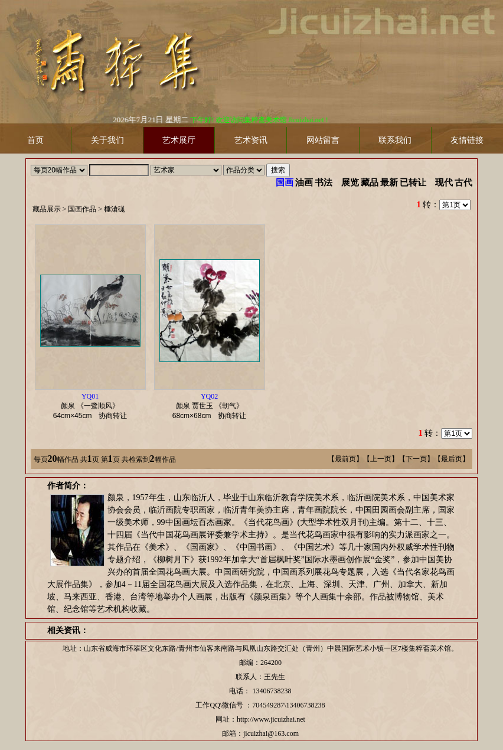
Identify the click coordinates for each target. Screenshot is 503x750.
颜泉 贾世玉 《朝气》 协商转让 (213, 406)
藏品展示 (46, 209)
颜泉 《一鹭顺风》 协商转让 (94, 406)
